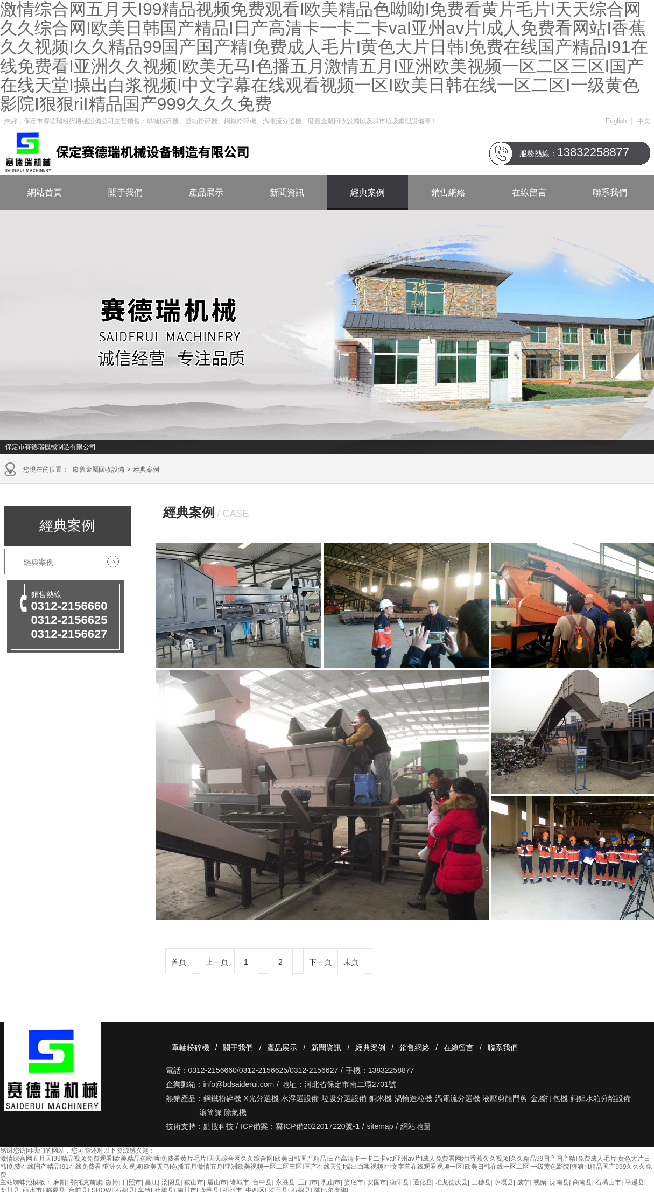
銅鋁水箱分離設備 (601, 1098)
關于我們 (125, 192)
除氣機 (235, 1112)
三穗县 (481, 1182)
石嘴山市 (608, 1182)
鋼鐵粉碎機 (222, 1098)
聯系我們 (610, 192)
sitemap (380, 1126)
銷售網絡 (448, 192)
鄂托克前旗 (86, 1182)
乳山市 (331, 1182)
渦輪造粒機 (413, 1098)
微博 (112, 1182)
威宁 (523, 1182)
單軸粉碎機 (190, 1047)
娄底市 (353, 1182)
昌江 (151, 1182)
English (616, 121)
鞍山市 (193, 1182)
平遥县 (634, 1182)
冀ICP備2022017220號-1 (318, 1126)
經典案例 (367, 192)
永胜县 (285, 1182)
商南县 (582, 1182)
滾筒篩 (210, 1112)
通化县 (422, 1182)
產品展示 (206, 192)
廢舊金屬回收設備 (98, 469)
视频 (539, 1182)
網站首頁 (44, 192)
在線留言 (529, 192)
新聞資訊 (287, 192)
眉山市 (217, 1182)
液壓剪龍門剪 (505, 1098)
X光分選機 (260, 1098)
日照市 (132, 1182)
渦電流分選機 (457, 1098)
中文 (643, 121)
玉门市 (308, 1182)
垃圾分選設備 (344, 1098)
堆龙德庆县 (451, 1182)
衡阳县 (399, 1182)
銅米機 (380, 1098)
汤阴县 (171, 1182)
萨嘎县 (504, 1182)
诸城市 (239, 1182)
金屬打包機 (549, 1098)
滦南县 (559, 1182)
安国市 (376, 1182)
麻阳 (59, 1182)
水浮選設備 (300, 1098)
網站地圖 (415, 1126)
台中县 (262, 1182)
